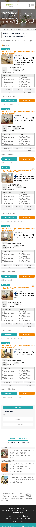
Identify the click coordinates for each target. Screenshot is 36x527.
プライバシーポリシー (12, 518)
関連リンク (9, 516)
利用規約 (27, 516)
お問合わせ (10, 101)
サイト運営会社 (25, 518)
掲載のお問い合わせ (18, 521)
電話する (27, 101)
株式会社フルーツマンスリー (14, 104)
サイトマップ (19, 516)
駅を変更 (17, 419)
